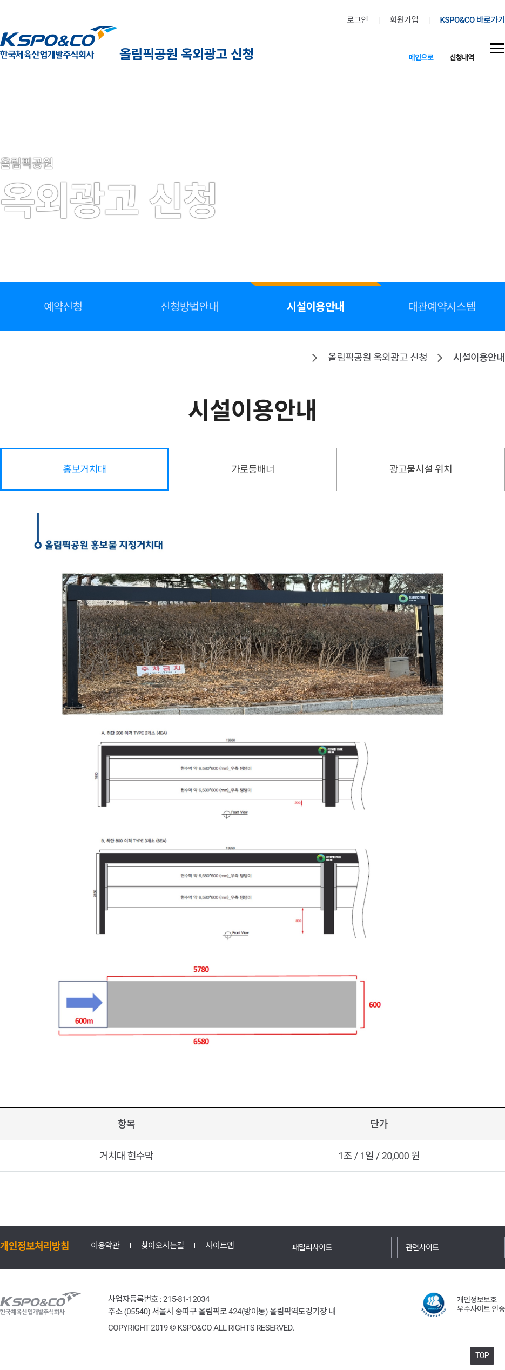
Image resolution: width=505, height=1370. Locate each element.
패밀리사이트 (312, 1247)
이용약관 (105, 1246)
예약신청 (63, 306)
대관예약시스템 (442, 306)
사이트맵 (219, 1246)
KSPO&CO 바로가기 (472, 20)
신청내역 (461, 57)
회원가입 (404, 20)
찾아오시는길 (162, 1246)
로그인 (357, 20)
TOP (482, 1355)
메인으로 (421, 57)
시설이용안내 (316, 306)
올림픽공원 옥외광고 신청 (186, 53)
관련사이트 (422, 1247)
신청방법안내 (189, 306)
